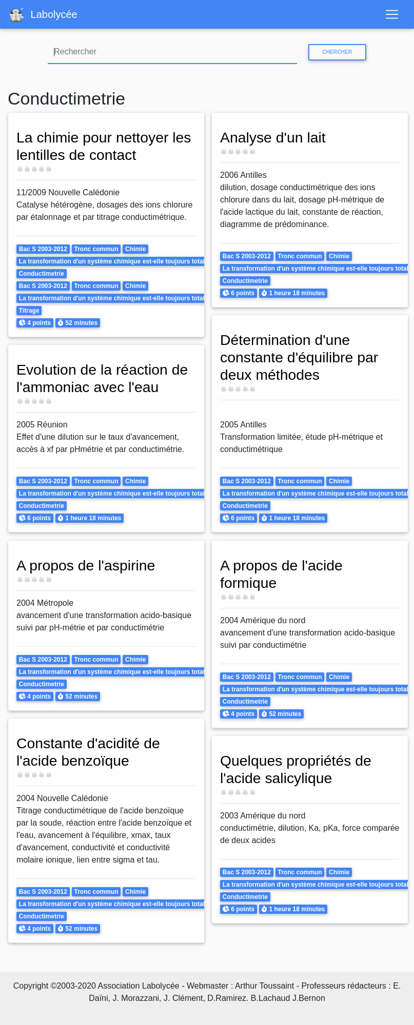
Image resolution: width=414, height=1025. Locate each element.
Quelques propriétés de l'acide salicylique (296, 769)
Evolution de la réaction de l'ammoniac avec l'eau (102, 378)
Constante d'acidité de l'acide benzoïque (88, 752)
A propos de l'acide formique (281, 574)
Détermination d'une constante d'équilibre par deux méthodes (299, 357)
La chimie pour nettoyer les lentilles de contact (104, 146)
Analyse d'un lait (273, 137)
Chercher (337, 52)
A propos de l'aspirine (85, 565)
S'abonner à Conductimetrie (12, 955)
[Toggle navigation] (392, 14)
